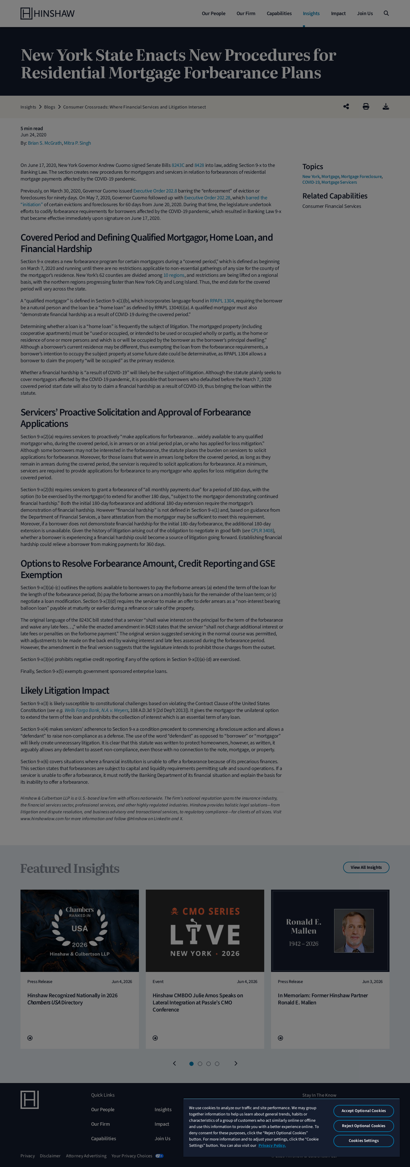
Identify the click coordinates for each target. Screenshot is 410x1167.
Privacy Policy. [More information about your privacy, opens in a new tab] (272, 1145)
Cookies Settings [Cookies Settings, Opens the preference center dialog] (364, 1141)
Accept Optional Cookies (364, 1111)
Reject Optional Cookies (363, 1126)
